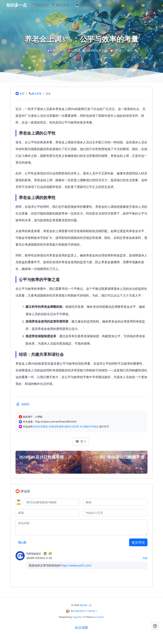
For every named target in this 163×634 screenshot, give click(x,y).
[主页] (115, 512)
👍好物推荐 (135, 5)
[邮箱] (48, 512)
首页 (22, 93)
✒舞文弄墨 (35, 93)
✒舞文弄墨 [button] (66, 5)
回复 (145, 558)
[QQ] (52, 502)
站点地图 (81, 627)
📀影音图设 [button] (112, 5)
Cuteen (100, 616)
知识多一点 (86, 605)
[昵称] (115, 502)
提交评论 (138, 542)
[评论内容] (81, 527)
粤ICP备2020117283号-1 (84, 611)
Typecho (77, 616)
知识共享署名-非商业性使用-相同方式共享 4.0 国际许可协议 (66, 426)
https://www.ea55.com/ (76, 565)
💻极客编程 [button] (89, 5)
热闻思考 (25, 404)
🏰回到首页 (46, 5)
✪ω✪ (22, 542)
